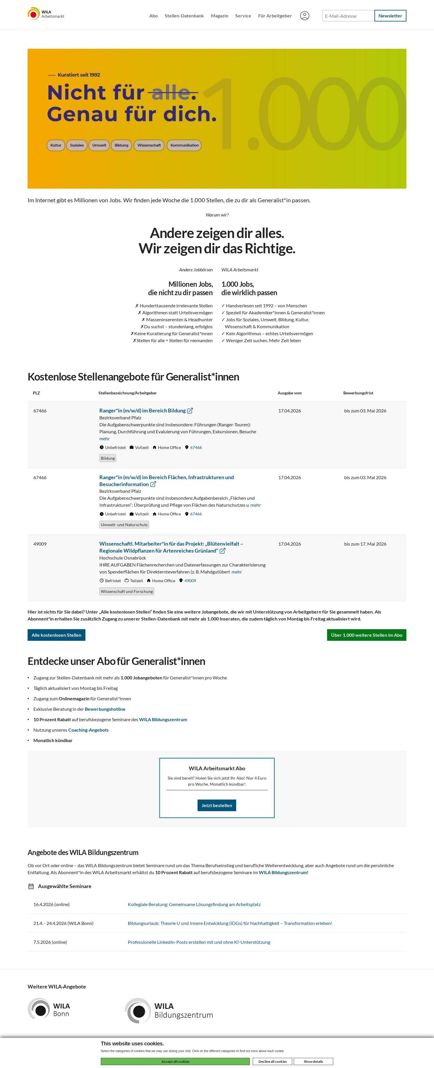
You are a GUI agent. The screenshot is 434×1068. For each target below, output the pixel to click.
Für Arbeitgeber (275, 15)
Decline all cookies (273, 1061)
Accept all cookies (175, 1061)
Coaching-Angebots (88, 730)
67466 (196, 447)
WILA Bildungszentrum (163, 719)
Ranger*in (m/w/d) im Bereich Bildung (146, 410)
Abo (153, 15)
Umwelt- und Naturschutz (124, 524)
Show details (313, 1061)
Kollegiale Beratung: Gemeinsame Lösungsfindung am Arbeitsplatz (194, 904)
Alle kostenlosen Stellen (56, 635)
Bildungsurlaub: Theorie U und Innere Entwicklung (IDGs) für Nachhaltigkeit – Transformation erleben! (230, 923)
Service (243, 15)
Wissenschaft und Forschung (127, 591)
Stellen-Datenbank (184, 15)
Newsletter (390, 15)
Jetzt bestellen (217, 805)
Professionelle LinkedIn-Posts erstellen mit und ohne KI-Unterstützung (199, 942)
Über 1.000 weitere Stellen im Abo (366, 635)
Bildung (108, 458)
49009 (190, 580)
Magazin (219, 15)
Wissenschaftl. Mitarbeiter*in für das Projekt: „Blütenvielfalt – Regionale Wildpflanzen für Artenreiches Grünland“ (171, 547)
